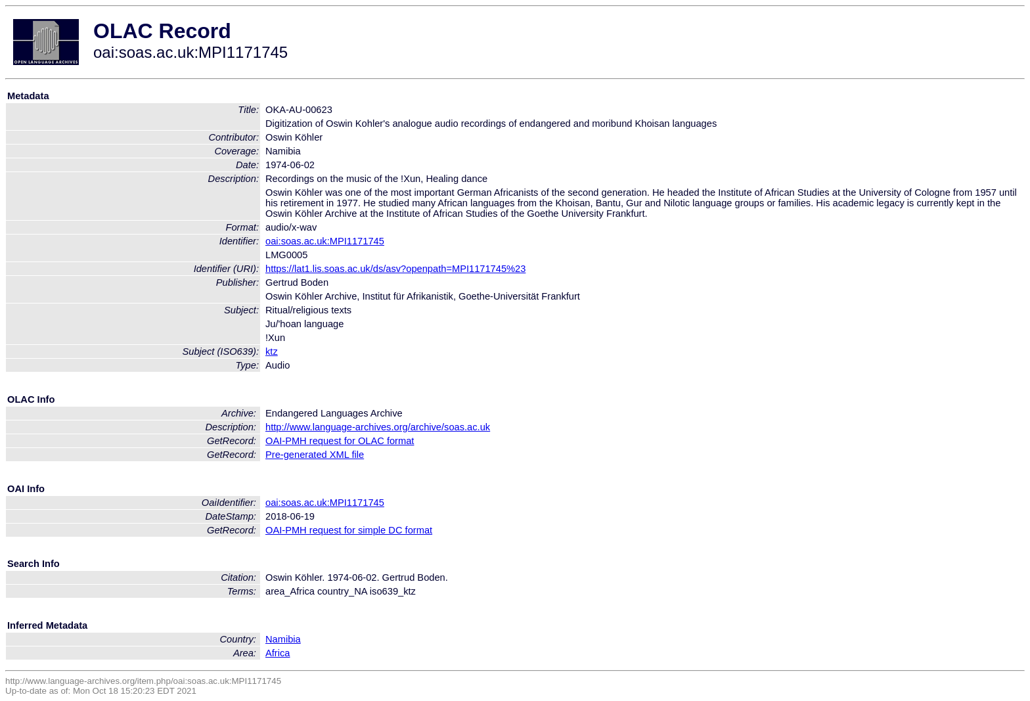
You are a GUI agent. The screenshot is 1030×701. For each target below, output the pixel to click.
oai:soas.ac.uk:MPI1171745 (324, 241)
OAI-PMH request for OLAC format (339, 441)
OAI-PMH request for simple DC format (348, 530)
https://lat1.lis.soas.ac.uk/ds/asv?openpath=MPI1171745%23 (395, 268)
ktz (271, 351)
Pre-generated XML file (314, 454)
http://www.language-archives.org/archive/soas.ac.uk (377, 427)
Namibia (283, 639)
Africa (277, 653)
